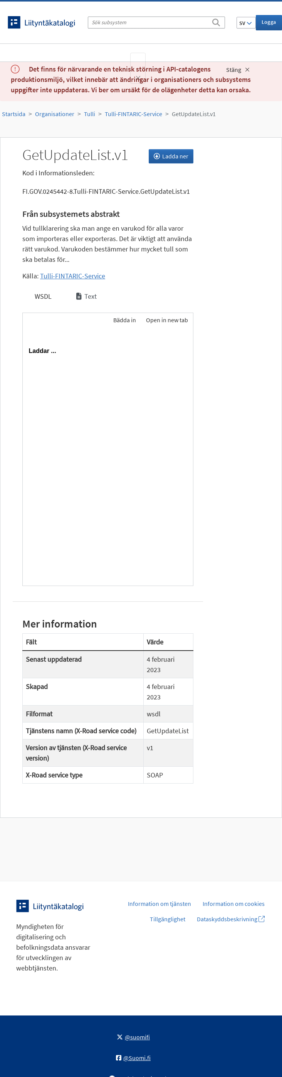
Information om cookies (234, 903)
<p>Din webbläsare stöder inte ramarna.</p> (108, 458)
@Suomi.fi (133, 1058)
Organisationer (54, 114)
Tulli (89, 114)
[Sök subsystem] (156, 22)
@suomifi (133, 1037)
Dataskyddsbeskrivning (231, 919)
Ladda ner (171, 156)
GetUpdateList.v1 (194, 114)
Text (86, 296)
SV (245, 23)
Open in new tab (167, 320)
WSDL (42, 296)
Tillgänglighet (167, 919)
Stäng (238, 69)
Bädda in (124, 320)
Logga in (269, 24)
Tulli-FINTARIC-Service (133, 114)
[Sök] (216, 21)
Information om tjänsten (159, 903)
